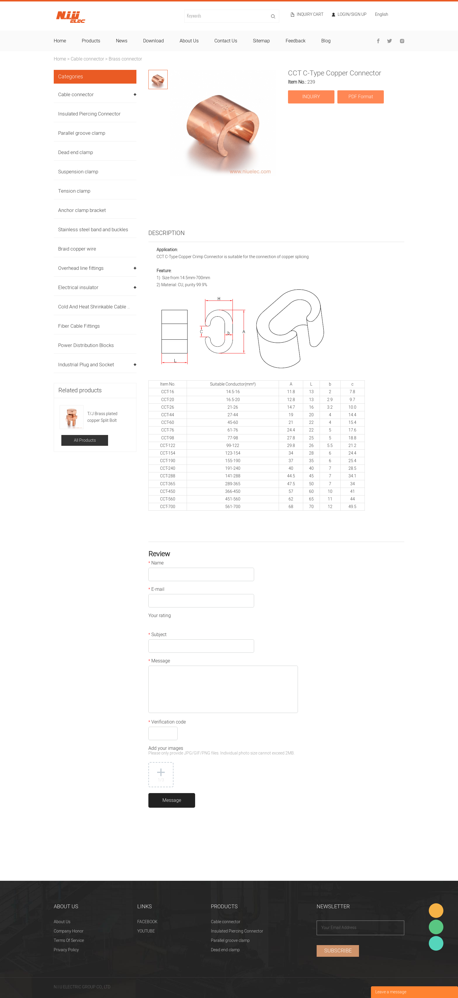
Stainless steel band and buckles (93, 229)
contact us (225, 40)
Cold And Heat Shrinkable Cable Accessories (106, 306)
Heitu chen (436, 943)
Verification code (167, 723)
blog (326, 40)
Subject (157, 635)
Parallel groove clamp (81, 133)
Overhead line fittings (81, 268)
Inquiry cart (310, 15)
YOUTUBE (146, 931)
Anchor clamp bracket (82, 210)
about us (189, 40)
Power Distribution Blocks (86, 345)
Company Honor (69, 931)
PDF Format (360, 96)
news (121, 40)
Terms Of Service (69, 940)
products (91, 40)
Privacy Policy (66, 950)
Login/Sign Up (352, 15)
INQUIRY (311, 96)
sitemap (261, 40)
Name (156, 564)
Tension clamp (74, 191)
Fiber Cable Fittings (79, 326)
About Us (62, 922)
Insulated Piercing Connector (89, 114)
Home (60, 59)
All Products (85, 440)
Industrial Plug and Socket (86, 364)
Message (159, 661)
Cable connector (87, 59)
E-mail (156, 590)
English (381, 15)
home (60, 40)
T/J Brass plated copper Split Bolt (102, 417)
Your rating (159, 616)
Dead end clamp (75, 152)
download (153, 40)
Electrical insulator (78, 287)
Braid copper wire (77, 249)
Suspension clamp (78, 171)
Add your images (221, 751)
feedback (296, 40)
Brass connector (125, 59)
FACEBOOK (147, 922)
